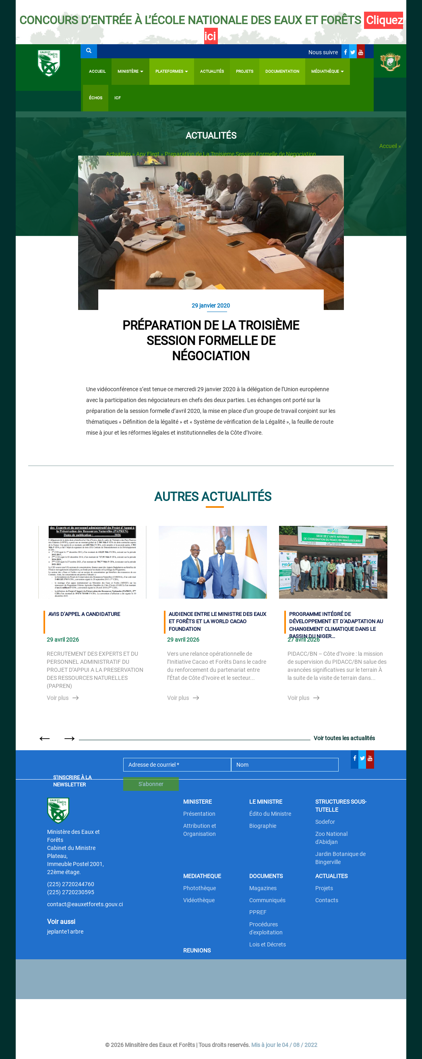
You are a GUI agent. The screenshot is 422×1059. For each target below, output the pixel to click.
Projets (244, 71)
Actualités (212, 71)
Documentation (282, 71)
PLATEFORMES (171, 71)
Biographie (262, 826)
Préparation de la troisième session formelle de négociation (210, 340)
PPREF (258, 912)
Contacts (326, 900)
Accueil (97, 71)
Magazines (263, 888)
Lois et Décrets (267, 944)
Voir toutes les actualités (344, 738)
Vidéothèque (199, 900)
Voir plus (57, 698)
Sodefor (325, 822)
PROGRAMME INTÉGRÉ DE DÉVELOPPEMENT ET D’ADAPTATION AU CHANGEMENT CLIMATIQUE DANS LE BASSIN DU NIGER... (336, 622)
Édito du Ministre (270, 814)
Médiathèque (327, 71)
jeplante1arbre (65, 931)
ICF (117, 98)
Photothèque (199, 888)
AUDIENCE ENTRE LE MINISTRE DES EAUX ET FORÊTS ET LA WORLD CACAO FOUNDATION (217, 621)
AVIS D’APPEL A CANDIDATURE (84, 614)
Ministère (130, 71)
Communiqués (267, 900)
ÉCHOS (95, 98)
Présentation (199, 814)
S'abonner (151, 784)
